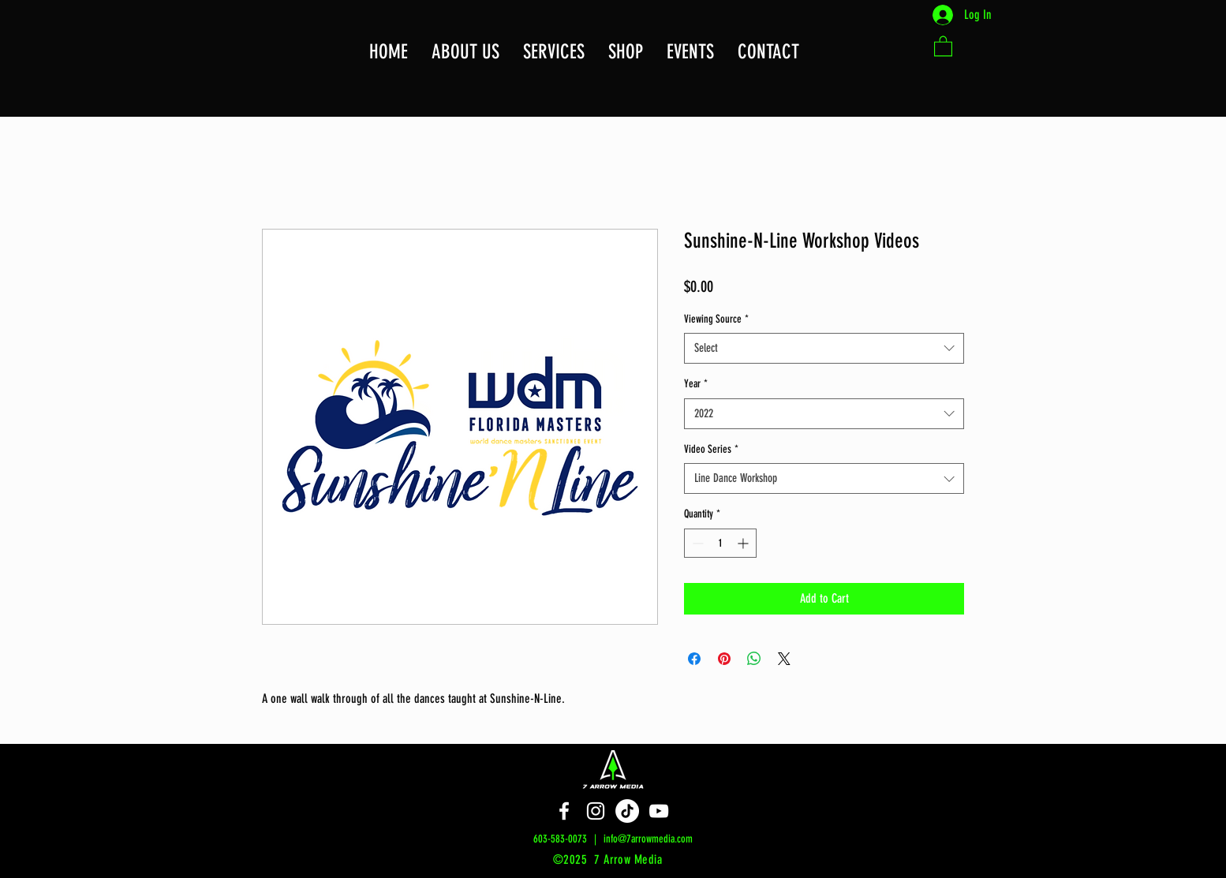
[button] (768, 51)
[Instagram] (595, 811)
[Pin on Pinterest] (724, 658)
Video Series (711, 449)
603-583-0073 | (568, 839)
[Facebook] (564, 811)
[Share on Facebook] (694, 658)
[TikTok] (627, 811)
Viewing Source (716, 319)
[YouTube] (659, 811)
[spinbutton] (720, 543)
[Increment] (744, 543)
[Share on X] (784, 658)
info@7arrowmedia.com (648, 839)
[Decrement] (696, 543)
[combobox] (824, 348)
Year (696, 383)
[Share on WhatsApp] (754, 658)
